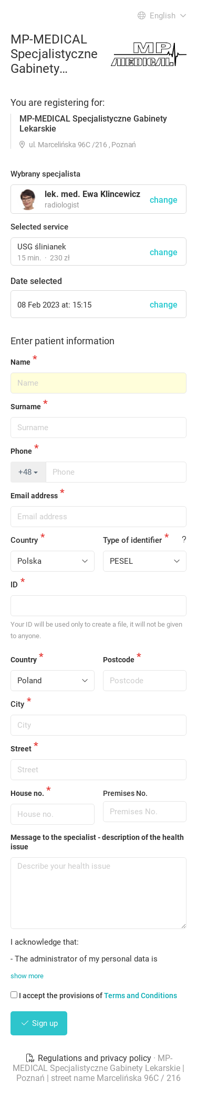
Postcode (118, 659)
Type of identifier (132, 540)
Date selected (36, 281)
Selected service (39, 227)
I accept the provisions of (94, 995)
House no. (27, 793)
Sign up (39, 1023)
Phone (21, 451)
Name (20, 362)
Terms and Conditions (140, 995)
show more (27, 976)
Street (21, 749)
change (164, 252)
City (17, 704)
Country (24, 540)
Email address (34, 495)
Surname (26, 406)
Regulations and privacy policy (89, 1058)
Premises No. (125, 793)
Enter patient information (63, 340)
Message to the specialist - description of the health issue (97, 842)
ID (14, 584)
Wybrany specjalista (45, 174)
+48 (28, 472)
